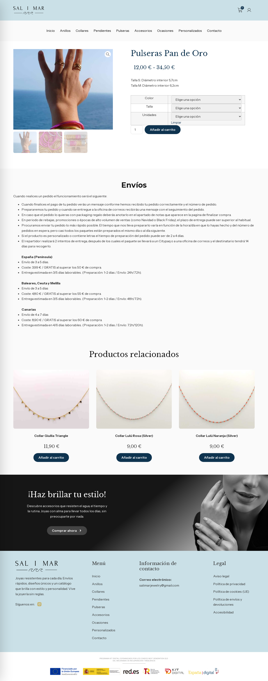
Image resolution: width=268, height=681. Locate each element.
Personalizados (190, 31)
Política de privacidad (229, 584)
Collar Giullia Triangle (51, 436)
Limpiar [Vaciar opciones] (176, 122)
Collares (82, 31)
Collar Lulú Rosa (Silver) (134, 436)
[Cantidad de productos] (137, 129)
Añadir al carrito (162, 129)
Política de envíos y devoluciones (227, 602)
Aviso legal (221, 576)
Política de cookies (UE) (231, 591)
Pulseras (122, 31)
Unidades (149, 115)
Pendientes (102, 31)
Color (149, 98)
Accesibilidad (223, 612)
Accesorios (143, 31)
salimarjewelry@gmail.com (159, 585)
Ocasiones (165, 31)
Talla (149, 106)
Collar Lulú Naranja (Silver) (217, 436)
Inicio (50, 31)
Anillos (65, 31)
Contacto (214, 31)
